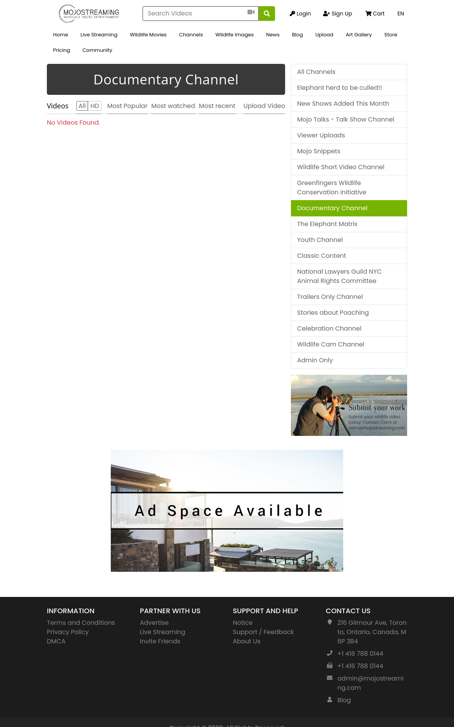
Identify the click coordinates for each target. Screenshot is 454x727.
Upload (324, 34)
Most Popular (127, 105)
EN (400, 13)
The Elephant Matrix (327, 223)
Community (97, 50)
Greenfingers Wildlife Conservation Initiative (331, 187)
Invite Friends (160, 641)
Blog (297, 34)
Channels (191, 34)
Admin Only (315, 360)
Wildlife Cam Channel (330, 344)
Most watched (173, 105)
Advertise (154, 622)
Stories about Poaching (333, 312)
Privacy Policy (68, 632)
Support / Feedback (263, 632)
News (273, 34)
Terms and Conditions (81, 622)
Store (390, 34)
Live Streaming (99, 34)
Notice (243, 622)
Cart (375, 13)
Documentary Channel (332, 208)
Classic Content (321, 255)
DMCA (56, 641)
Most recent (217, 105)
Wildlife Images (234, 34)
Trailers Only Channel (330, 296)
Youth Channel (320, 239)
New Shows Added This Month (343, 103)
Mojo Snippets (318, 151)
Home (60, 34)
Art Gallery (359, 34)
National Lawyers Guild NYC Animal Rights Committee (339, 276)
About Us (246, 641)
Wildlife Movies (148, 34)
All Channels (316, 71)
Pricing (61, 50)
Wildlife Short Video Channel (340, 167)
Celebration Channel (329, 328)
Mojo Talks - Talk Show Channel (345, 119)
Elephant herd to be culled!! (339, 87)
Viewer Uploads (321, 135)
